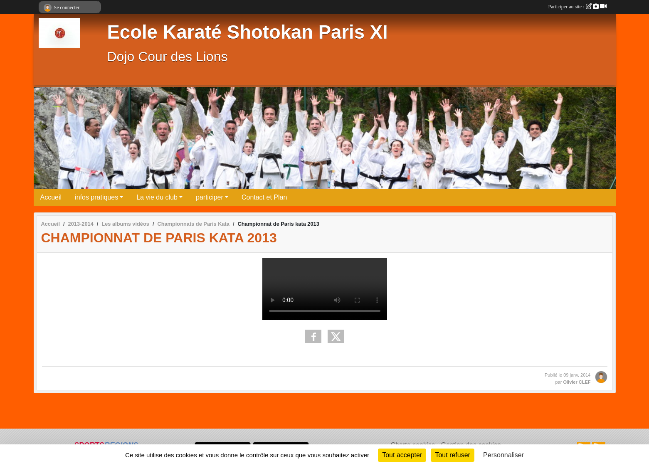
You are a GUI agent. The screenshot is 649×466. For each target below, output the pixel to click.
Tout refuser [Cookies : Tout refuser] (452, 455)
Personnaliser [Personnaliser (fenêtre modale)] (503, 455)
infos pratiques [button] (96, 197)
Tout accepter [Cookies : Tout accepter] (402, 455)
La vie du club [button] (157, 197)
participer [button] (209, 197)
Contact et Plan (264, 197)
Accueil (51, 197)
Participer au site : (577, 7)
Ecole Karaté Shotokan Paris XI (247, 32)
